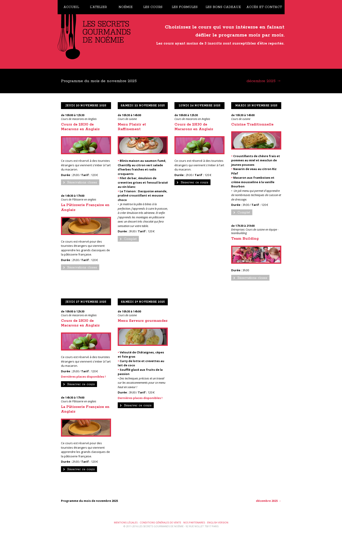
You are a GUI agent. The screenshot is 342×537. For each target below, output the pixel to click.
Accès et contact (264, 7)
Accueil (71, 7)
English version (217, 522)
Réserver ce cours (192, 182)
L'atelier (98, 7)
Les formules (185, 7)
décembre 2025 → (264, 81)
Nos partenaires (194, 522)
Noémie (126, 7)
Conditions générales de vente (160, 522)
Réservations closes (80, 182)
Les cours (152, 7)
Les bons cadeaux (223, 7)
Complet (128, 239)
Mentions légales (126, 522)
